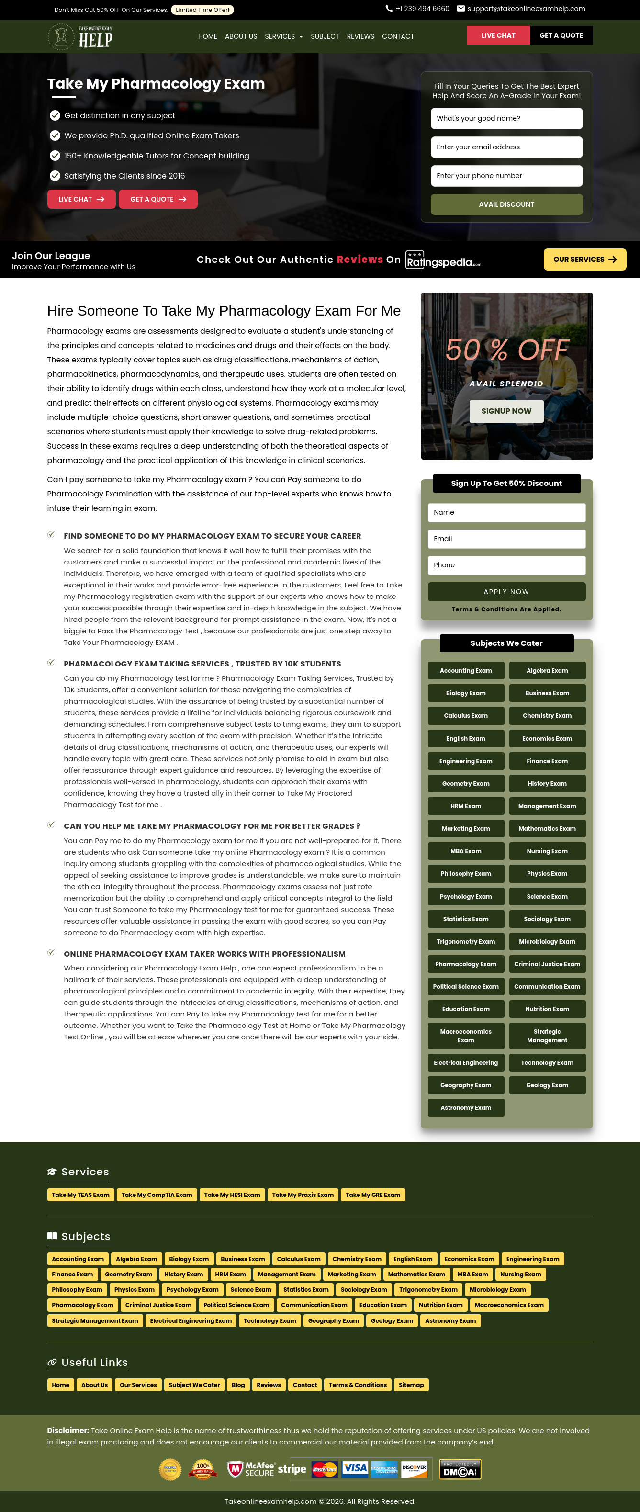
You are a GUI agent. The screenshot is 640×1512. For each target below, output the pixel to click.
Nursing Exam (547, 851)
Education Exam (466, 1009)
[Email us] (520, 10)
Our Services (585, 259)
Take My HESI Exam (232, 1195)
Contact (398, 36)
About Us (241, 36)
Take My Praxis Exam (303, 1195)
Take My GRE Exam (373, 1195)
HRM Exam (466, 806)
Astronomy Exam (465, 1108)
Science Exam (547, 896)
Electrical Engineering (466, 1063)
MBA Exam (466, 851)
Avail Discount (507, 204)
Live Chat (499, 35)
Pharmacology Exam (466, 964)
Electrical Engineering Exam (191, 1321)
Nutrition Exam (548, 1009)
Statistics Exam (466, 919)
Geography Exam (465, 1085)
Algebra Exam (547, 670)
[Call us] (416, 10)
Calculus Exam (466, 715)
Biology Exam (466, 693)
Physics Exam (547, 873)
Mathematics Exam (547, 828)
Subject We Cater (194, 1385)
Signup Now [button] (507, 411)
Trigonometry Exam (466, 941)
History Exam (547, 783)
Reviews (361, 36)
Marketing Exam (466, 828)
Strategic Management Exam (95, 1321)
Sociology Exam (547, 919)
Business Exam (547, 693)
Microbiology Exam (547, 941)
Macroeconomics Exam (466, 1035)
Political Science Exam (466, 986)
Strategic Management (547, 1035)
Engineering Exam (466, 761)
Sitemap (411, 1385)
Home (207, 36)
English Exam (466, 738)
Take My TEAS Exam (81, 1195)
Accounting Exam (466, 670)
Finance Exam (547, 761)
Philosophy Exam (466, 873)
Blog (238, 1385)
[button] (158, 199)
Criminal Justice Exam (547, 964)
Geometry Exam (466, 783)
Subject (325, 36)
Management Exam (547, 806)
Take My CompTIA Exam (157, 1195)
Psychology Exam (466, 896)
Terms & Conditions (358, 1385)
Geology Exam (547, 1085)
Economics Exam (547, 738)
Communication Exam (547, 986)
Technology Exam (547, 1063)
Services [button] (284, 36)
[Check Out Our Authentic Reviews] (443, 259)
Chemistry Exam (547, 715)
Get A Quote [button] (562, 35)
